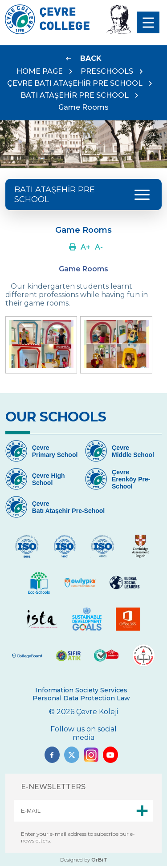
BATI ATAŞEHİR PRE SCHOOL (74, 95)
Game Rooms (83, 107)
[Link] (84, 58)
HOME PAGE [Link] (39, 71)
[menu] (148, 22)
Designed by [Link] (83, 860)
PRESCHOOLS (107, 71)
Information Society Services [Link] (81, 690)
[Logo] (47, 32)
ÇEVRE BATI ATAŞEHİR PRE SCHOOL (75, 83)
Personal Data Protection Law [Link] (81, 698)
